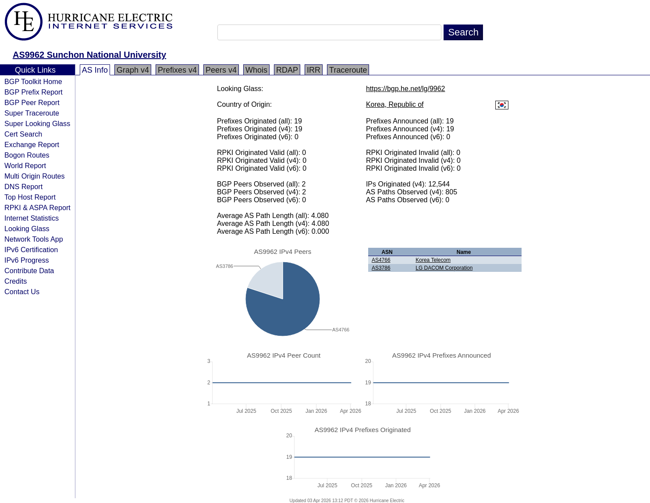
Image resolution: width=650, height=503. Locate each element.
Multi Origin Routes (34, 176)
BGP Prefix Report (33, 92)
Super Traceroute (31, 113)
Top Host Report (30, 197)
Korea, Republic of (395, 104)
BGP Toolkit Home (33, 81)
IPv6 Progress (26, 260)
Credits (15, 281)
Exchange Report (31, 144)
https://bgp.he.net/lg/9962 (405, 88)
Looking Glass (27, 228)
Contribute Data (29, 270)
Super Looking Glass (37, 123)
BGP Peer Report (32, 102)
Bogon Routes (27, 155)
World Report (25, 165)
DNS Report (23, 186)
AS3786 (381, 268)
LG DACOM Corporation (444, 268)
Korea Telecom (433, 260)
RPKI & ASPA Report (37, 207)
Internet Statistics (31, 218)
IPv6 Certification (31, 249)
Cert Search (23, 134)
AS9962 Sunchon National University (89, 55)
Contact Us (21, 291)
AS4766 (381, 260)
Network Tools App (33, 239)
